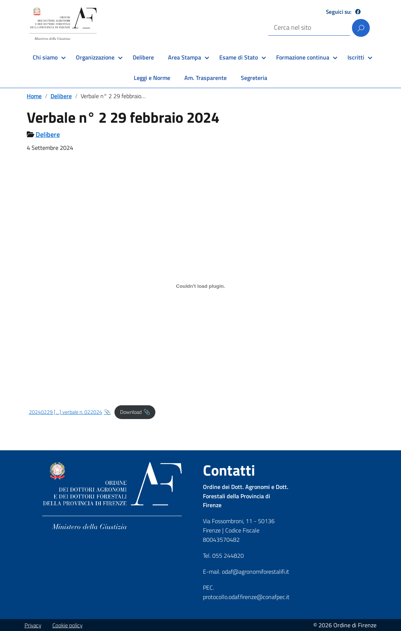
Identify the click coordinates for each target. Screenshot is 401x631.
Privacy (33, 625)
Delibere (143, 57)
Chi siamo (45, 57)
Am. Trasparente (205, 77)
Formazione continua (302, 57)
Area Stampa (184, 57)
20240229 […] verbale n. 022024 (65, 412)
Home (34, 95)
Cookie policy (67, 625)
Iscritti (355, 57)
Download (131, 412)
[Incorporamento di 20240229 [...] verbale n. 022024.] (200, 285)
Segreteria (254, 77)
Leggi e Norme (152, 77)
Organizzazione (95, 57)
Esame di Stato (238, 57)
